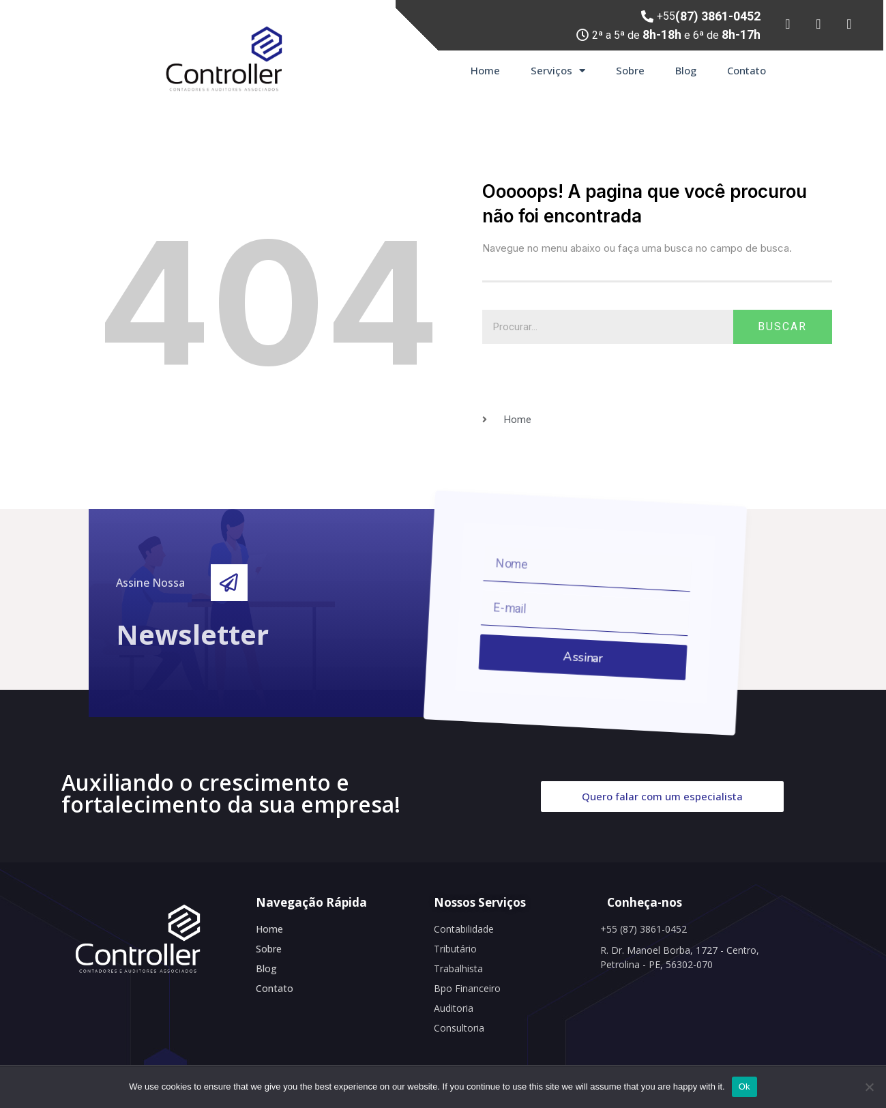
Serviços (558, 71)
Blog (685, 70)
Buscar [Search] (782, 326)
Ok (744, 1086)
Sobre (630, 70)
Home (485, 70)
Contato (746, 70)
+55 (709, 16)
